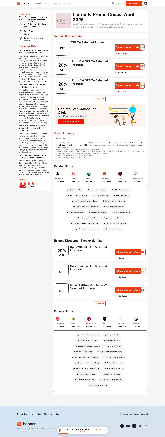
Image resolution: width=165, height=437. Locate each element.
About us (124, 414)
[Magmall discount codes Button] (114, 369)
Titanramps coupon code (85, 379)
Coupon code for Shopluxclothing (87, 206)
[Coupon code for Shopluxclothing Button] (86, 207)
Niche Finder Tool (51, 414)
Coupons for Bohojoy (98, 212)
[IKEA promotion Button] (115, 346)
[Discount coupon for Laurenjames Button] (85, 201)
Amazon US (59, 178)
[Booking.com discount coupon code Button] (89, 346)
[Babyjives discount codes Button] (114, 207)
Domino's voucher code (98, 190)
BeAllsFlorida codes (112, 340)
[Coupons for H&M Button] (112, 335)
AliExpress (105, 178)
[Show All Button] (100, 303)
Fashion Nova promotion (78, 195)
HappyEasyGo (138, 178)
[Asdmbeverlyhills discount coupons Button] (110, 352)
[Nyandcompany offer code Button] (88, 341)
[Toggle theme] (146, 3)
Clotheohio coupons (76, 212)
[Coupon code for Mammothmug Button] (87, 363)
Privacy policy (40, 429)
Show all (100, 303)
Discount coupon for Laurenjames (85, 201)
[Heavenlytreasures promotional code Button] (85, 223)
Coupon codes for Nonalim (113, 218)
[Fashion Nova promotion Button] (78, 196)
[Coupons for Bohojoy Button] (98, 212)
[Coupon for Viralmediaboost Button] (114, 357)
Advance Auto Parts (93, 323)
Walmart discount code (122, 190)
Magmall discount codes (115, 368)
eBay (88, 178)
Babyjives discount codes (115, 206)
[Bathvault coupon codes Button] (121, 212)
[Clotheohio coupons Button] (75, 212)
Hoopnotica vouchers (114, 363)
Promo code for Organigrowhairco (86, 357)
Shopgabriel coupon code (111, 374)
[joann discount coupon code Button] (88, 335)
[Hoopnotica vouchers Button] (114, 363)
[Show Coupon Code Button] (127, 47)
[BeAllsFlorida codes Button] (111, 341)
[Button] (120, 3)
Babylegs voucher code (100, 385)
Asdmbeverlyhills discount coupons (111, 351)
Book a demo (22, 414)
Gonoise (136, 323)
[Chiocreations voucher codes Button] (114, 201)
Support (144, 414)
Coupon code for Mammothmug (88, 363)
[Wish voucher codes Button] (100, 196)
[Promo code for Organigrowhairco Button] (85, 357)
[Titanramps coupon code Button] (85, 380)
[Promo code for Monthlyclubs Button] (111, 380)
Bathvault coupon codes (122, 212)
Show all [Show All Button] (100, 99)
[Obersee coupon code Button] (112, 229)
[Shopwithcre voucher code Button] (85, 218)
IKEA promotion (115, 346)
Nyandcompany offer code (89, 340)
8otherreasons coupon (87, 374)
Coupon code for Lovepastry (116, 223)
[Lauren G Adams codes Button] (83, 352)
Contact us (134, 414)
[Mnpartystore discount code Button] (87, 229)
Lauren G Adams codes (84, 351)
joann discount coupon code (89, 335)
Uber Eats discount (122, 195)
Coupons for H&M (113, 335)
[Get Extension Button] (71, 121)
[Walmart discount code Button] (121, 190)
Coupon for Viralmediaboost (115, 357)
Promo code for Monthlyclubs (112, 379)
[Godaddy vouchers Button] (75, 190)
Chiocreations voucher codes (115, 201)
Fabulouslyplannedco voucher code (87, 368)
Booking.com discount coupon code (90, 346)
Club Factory (59, 323)
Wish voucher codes (101, 195)
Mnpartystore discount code (88, 229)
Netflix (120, 178)
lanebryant (121, 323)
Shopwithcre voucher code (86, 218)
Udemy (73, 178)
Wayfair (73, 323)
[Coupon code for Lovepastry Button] (115, 223)
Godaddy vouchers (76, 190)
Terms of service (53, 429)
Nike (103, 323)
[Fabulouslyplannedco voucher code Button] (86, 369)
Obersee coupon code (113, 229)
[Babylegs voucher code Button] (98, 385)
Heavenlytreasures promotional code (85, 223)
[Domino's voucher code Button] (97, 190)
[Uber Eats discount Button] (122, 196)
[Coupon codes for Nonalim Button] (112, 218)
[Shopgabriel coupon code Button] (110, 374)
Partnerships (36, 414)
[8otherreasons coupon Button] (86, 374)
